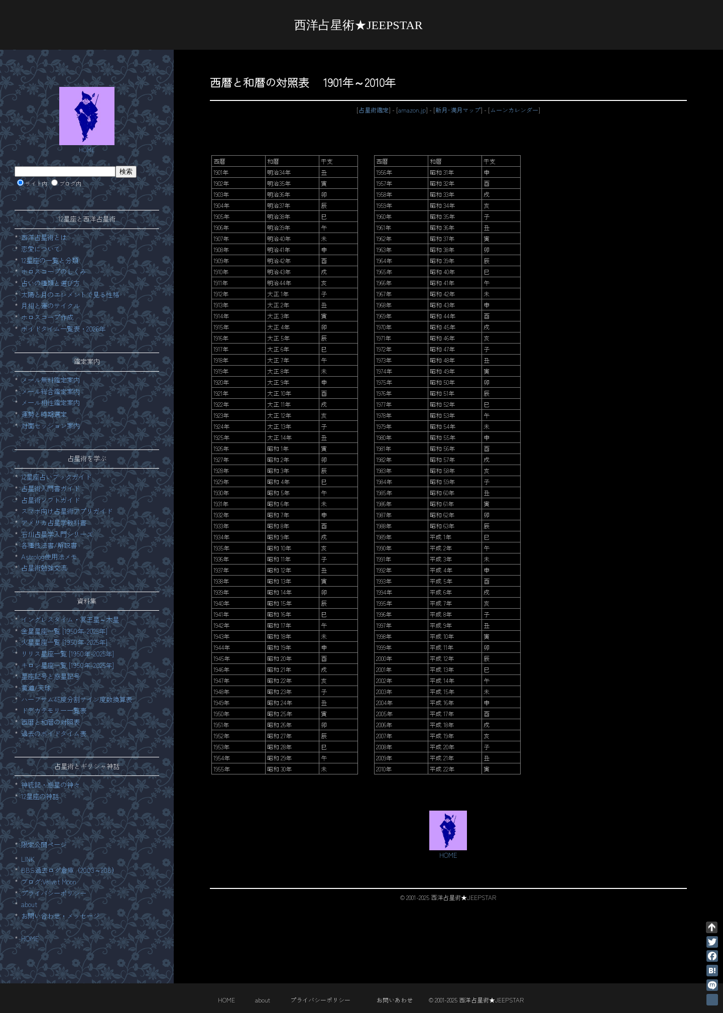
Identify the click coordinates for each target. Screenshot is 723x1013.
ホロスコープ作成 (47, 317)
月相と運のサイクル (50, 305)
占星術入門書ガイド (50, 488)
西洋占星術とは (44, 237)
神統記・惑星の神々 (50, 785)
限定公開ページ (44, 844)
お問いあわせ (395, 999)
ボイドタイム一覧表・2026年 (63, 328)
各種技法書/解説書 (49, 545)
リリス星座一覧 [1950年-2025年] (67, 653)
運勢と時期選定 (44, 414)
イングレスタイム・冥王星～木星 (70, 619)
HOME (30, 938)
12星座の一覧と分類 (49, 260)
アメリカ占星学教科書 (53, 522)
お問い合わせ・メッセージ (60, 916)
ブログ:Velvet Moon (48, 881)
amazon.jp (412, 110)
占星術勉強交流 (44, 568)
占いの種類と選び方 (50, 283)
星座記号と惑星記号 (50, 676)
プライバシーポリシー (53, 893)
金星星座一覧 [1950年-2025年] (64, 631)
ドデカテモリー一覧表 (53, 710)
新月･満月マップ (457, 110)
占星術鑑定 (373, 110)
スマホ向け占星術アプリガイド (66, 511)
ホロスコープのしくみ (53, 271)
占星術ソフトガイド (50, 500)
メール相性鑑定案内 (50, 402)
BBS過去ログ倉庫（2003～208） (69, 870)
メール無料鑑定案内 (50, 380)
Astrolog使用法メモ (49, 556)
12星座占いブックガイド (56, 477)
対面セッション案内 (50, 425)
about (29, 904)
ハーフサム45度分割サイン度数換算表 (76, 699)
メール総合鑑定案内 (50, 391)
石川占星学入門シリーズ (57, 534)
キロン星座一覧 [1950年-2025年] (67, 665)
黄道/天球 (36, 688)
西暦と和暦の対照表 (50, 722)
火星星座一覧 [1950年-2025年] (64, 642)
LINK (28, 859)
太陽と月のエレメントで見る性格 (70, 294)
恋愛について (40, 249)
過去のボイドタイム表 (53, 733)
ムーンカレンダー (514, 110)
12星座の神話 (40, 796)
